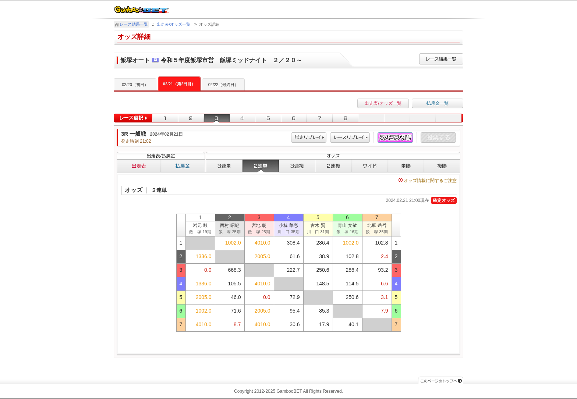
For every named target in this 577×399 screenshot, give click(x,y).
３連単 (224, 165)
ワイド (370, 165)
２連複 (333, 165)
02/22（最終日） (223, 84)
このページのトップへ (440, 380)
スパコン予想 (395, 137)
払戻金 (183, 165)
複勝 (442, 165)
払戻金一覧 (437, 103)
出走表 (139, 165)
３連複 (297, 165)
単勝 (406, 165)
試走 (308, 137)
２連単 (261, 165)
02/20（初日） (135, 84)
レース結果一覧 (134, 24)
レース (350, 137)
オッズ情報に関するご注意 (428, 180)
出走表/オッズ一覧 (173, 24)
